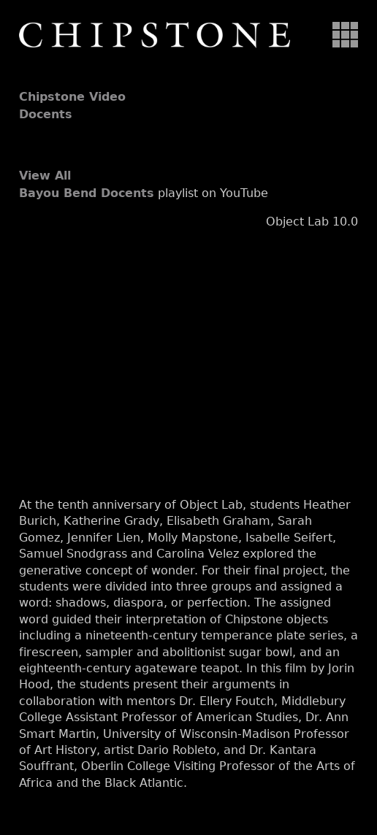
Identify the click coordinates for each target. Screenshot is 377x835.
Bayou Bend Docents (86, 193)
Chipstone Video (72, 97)
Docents (45, 114)
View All (45, 175)
